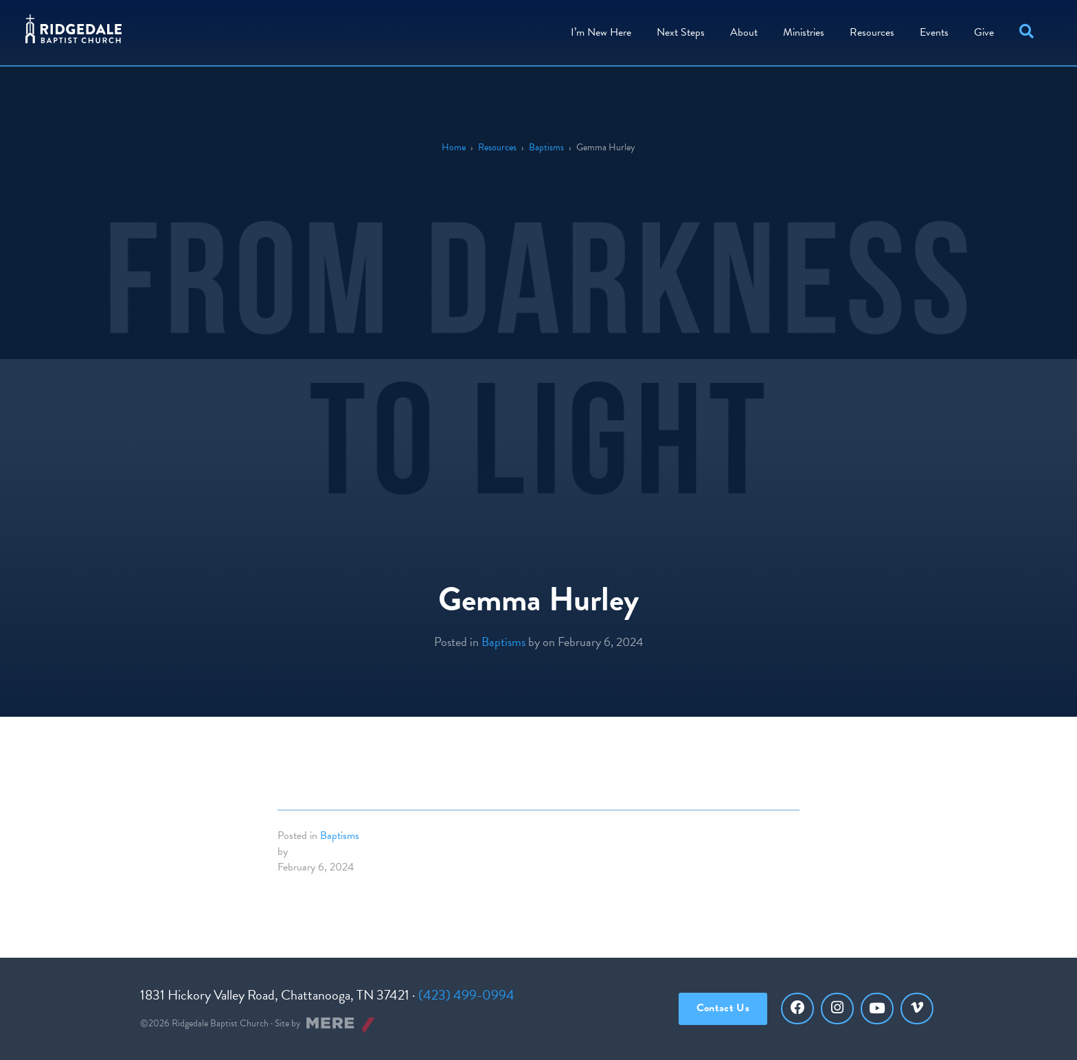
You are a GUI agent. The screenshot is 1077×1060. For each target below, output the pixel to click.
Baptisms (546, 147)
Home (454, 147)
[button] (1027, 31)
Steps (679, 31)
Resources (870, 31)
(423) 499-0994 (466, 994)
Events (932, 31)
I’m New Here (599, 31)
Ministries (801, 31)
